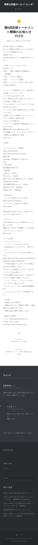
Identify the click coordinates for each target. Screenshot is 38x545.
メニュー (20, 9)
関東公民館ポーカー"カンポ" (19, 4)
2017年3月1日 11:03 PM (11, 388)
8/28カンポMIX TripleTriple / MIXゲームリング (18, 493)
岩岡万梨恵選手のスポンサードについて (16, 510)
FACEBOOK (8, 450)
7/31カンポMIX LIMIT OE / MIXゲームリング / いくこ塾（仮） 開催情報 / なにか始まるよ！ (18, 498)
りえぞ (13, 41)
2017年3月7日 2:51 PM (15, 409)
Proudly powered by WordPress (16, 538)
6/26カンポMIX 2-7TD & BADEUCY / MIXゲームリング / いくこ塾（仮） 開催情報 (18, 505)
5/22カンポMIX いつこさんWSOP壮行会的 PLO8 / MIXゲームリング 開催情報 (19, 515)
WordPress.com (22, 541)
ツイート (6, 468)
